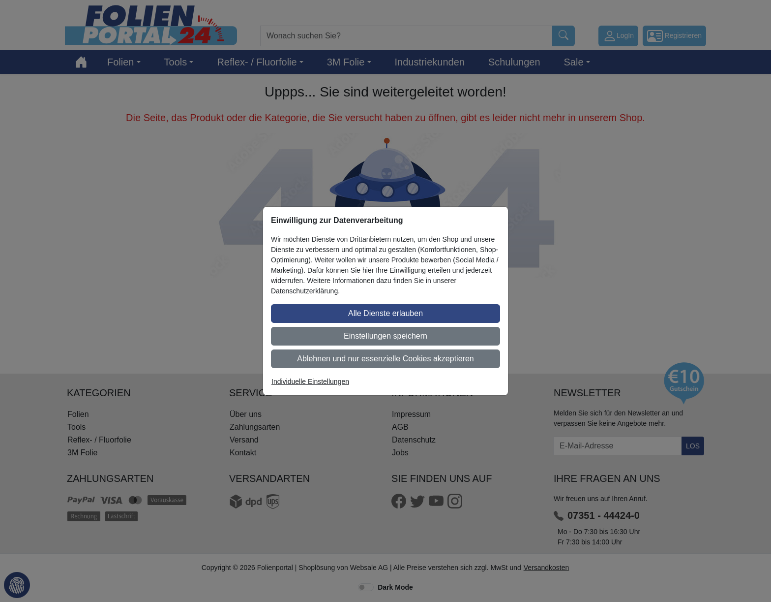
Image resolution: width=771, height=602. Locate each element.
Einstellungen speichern (385, 336)
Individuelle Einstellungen (310, 381)
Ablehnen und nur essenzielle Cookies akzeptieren (385, 358)
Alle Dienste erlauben (385, 313)
